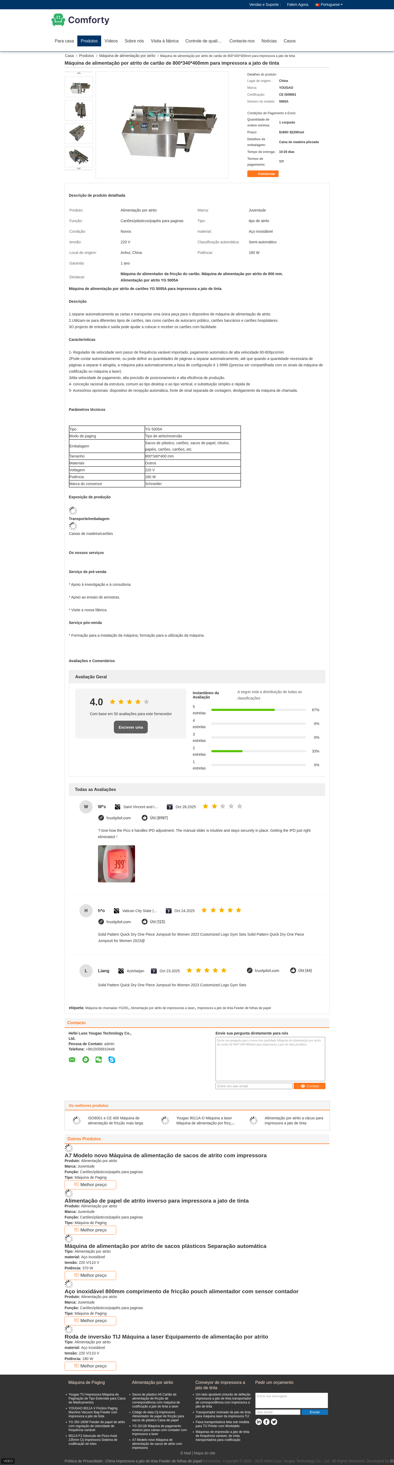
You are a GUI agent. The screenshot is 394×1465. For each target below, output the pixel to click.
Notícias (269, 41)
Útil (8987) (159, 818)
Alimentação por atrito (152, 1382)
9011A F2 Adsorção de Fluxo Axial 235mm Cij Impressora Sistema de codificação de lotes (93, 1440)
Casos (290, 41)
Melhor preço (90, 1184)
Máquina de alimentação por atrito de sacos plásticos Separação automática (165, 1246)
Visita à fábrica (165, 41)
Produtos (89, 41)
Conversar (263, 174)
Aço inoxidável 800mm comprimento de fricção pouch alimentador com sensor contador (181, 1291)
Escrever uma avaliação (131, 729)
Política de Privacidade (83, 1461)
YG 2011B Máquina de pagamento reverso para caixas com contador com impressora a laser (159, 1430)
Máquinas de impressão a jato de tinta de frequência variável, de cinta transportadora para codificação (222, 1436)
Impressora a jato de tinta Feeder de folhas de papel (234, 1008)
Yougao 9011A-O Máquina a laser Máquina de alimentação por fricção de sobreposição (205, 1123)
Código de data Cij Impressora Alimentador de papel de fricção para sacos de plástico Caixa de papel (158, 1416)
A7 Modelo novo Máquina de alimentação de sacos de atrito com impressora (166, 1155)
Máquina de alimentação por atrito (127, 56)
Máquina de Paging (86, 1382)
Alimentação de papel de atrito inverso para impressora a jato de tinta (157, 1201)
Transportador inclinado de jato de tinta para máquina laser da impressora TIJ (223, 1414)
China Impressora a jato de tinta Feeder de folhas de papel (153, 1461)
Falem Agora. (298, 4)
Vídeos (111, 41)
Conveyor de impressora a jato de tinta (220, 1385)
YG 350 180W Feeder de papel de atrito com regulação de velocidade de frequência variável (97, 1426)
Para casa (64, 41)
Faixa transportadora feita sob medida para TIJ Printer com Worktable (222, 1424)
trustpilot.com (118, 818)
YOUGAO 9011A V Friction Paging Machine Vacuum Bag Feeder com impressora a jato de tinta (93, 1412)
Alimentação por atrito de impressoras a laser (163, 1008)
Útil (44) (305, 971)
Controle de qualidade (206, 41)
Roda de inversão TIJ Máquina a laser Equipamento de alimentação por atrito (166, 1337)
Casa (69, 56)
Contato (310, 1086)
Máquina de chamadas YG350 (106, 1008)
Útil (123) (157, 922)
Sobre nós (134, 41)
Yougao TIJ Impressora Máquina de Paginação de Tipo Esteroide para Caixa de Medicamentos (97, 1398)
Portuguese (332, 4)
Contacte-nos (242, 41)
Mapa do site (204, 1453)
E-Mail (186, 1453)
